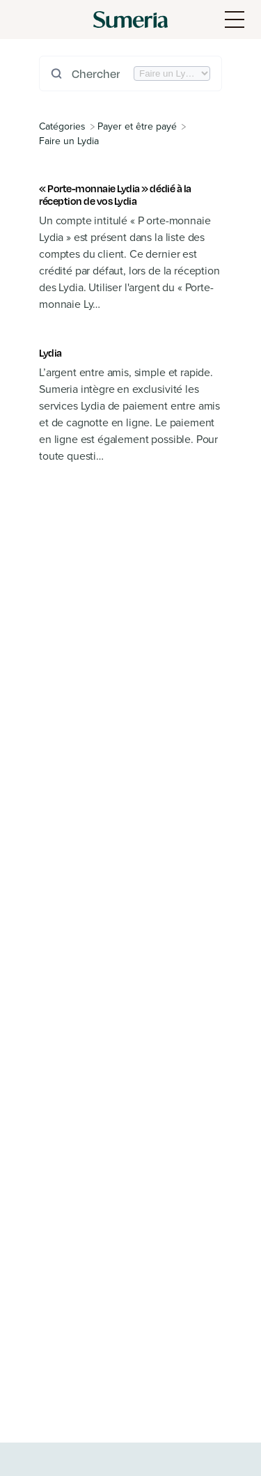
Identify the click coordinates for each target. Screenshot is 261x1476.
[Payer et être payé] (137, 126)
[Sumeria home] (130, 19)
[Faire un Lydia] (69, 141)
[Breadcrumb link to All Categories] (63, 126)
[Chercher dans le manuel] (101, 73)
